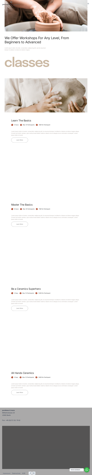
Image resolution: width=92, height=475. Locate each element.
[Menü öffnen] (88, 3)
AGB (23, 473)
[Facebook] (30, 473)
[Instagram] (33, 473)
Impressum (7, 473)
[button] (19, 138)
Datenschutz (16, 473)
